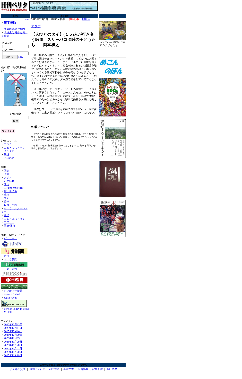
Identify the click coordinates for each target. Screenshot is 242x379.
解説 (6, 154)
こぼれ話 (9, 158)
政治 (6, 184)
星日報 (8, 312)
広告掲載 (83, 369)
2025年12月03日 (13, 338)
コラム (8, 144)
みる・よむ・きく (14, 147)
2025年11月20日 (13, 352)
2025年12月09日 (13, 334)
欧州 (6, 201)
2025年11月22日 (13, 348)
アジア (8, 177)
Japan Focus (10, 297)
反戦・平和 (10, 205)
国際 (6, 170)
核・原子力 (10, 191)
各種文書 (68, 369)
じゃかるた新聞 (13, 290)
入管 (6, 174)
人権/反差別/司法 (14, 187)
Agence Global (12, 294)
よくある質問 (18, 369)
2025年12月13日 (13, 324)
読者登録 (10, 22)
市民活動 (9, 181)
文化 (6, 198)
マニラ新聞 (10, 259)
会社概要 (112, 369)
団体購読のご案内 (14, 29)
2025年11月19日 (13, 355)
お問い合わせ (37, 369)
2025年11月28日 (13, 345)
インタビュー (12, 151)
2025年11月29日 (13, 341)
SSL (20, 56)
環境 (6, 194)
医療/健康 (9, 225)
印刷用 (86, 19)
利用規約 (54, 369)
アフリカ (9, 222)
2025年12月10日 (13, 331)
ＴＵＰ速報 (10, 268)
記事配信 (97, 369)
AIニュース (10, 238)
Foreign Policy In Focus (16, 308)
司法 (6, 256)
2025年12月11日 (13, 327)
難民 (6, 215)
